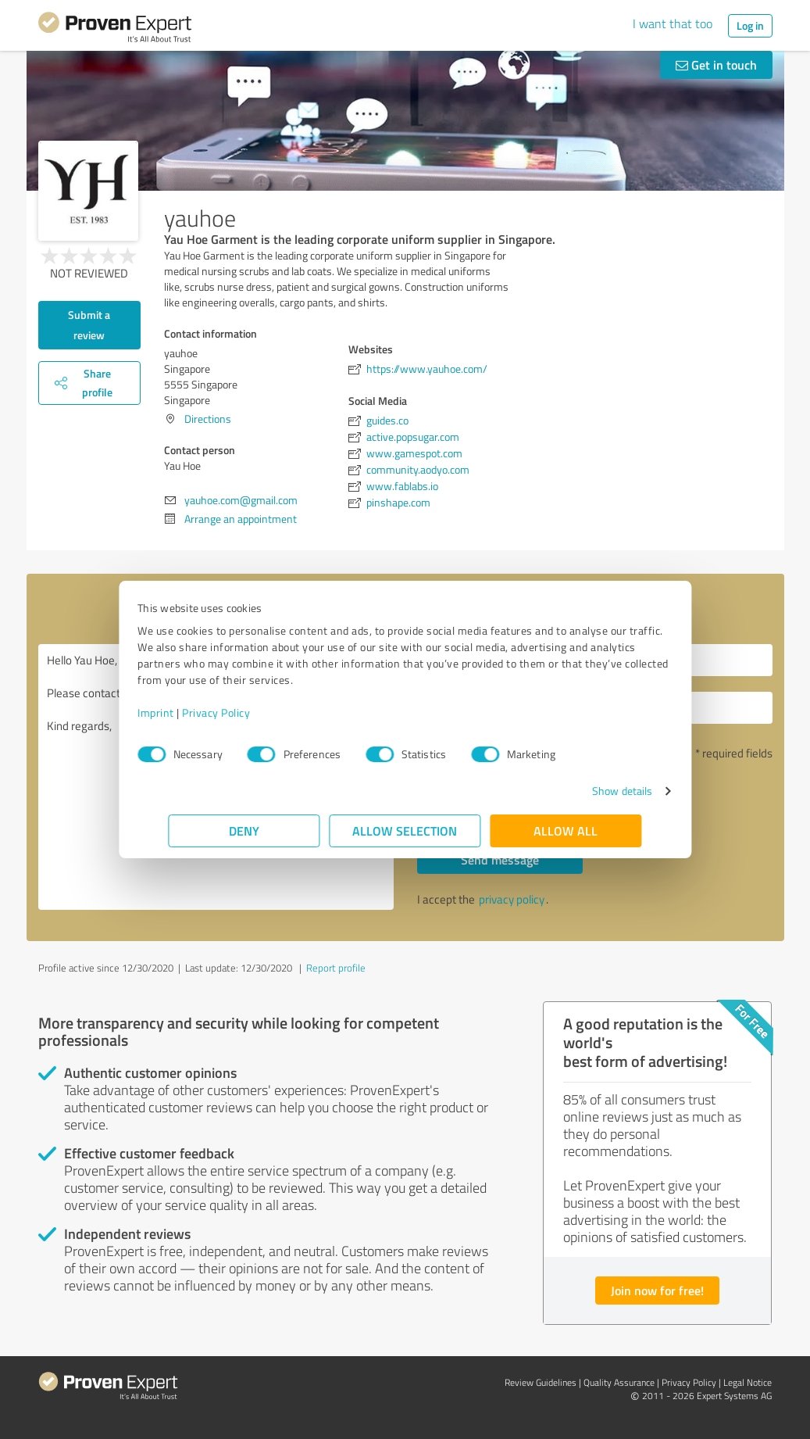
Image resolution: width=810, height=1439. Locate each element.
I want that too (672, 23)
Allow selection (405, 830)
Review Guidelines (540, 1382)
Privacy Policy (247, 712)
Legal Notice (747, 1382)
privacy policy (511, 899)
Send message (500, 859)
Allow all (566, 830)
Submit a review (89, 324)
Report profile (336, 968)
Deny (244, 830)
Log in (750, 25)
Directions (207, 418)
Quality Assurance (619, 1382)
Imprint (187, 712)
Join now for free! (657, 1290)
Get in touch (716, 64)
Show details (591, 790)
